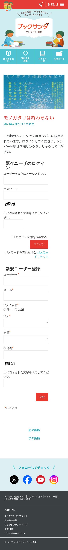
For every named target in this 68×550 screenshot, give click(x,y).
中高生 (30, 124)
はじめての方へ (35, 496)
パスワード (11, 189)
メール (9, 289)
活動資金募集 (11, 499)
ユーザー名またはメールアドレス (25, 173)
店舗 (21, 309)
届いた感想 (25, 499)
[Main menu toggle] (55, 4)
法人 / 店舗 (11, 305)
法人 (9, 309)
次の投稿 (34, 438)
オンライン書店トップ (15, 496)
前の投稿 (34, 430)
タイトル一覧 (50, 496)
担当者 (9, 348)
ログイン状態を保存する (31, 237)
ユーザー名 (11, 274)
